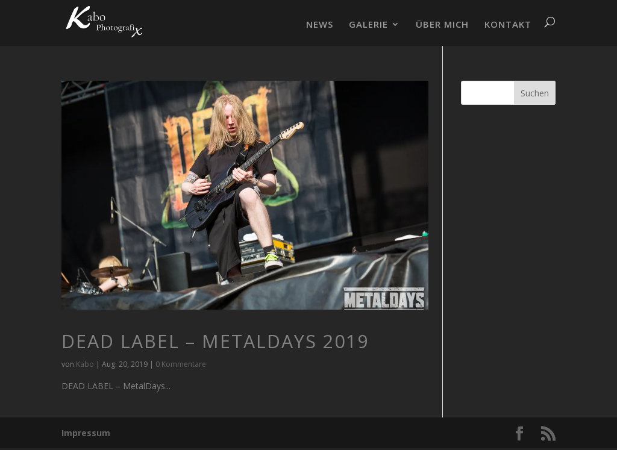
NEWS (319, 25)
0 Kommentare (180, 364)
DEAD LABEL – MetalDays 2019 (215, 341)
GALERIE (368, 25)
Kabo (85, 364)
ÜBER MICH (442, 25)
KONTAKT (507, 25)
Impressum (85, 433)
